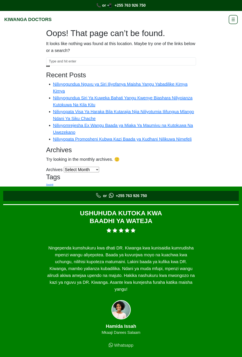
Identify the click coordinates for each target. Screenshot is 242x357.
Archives (54, 169)
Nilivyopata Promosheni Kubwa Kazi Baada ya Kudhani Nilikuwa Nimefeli (122, 139)
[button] (48, 66)
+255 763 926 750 (130, 5)
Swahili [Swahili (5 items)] (49, 184)
